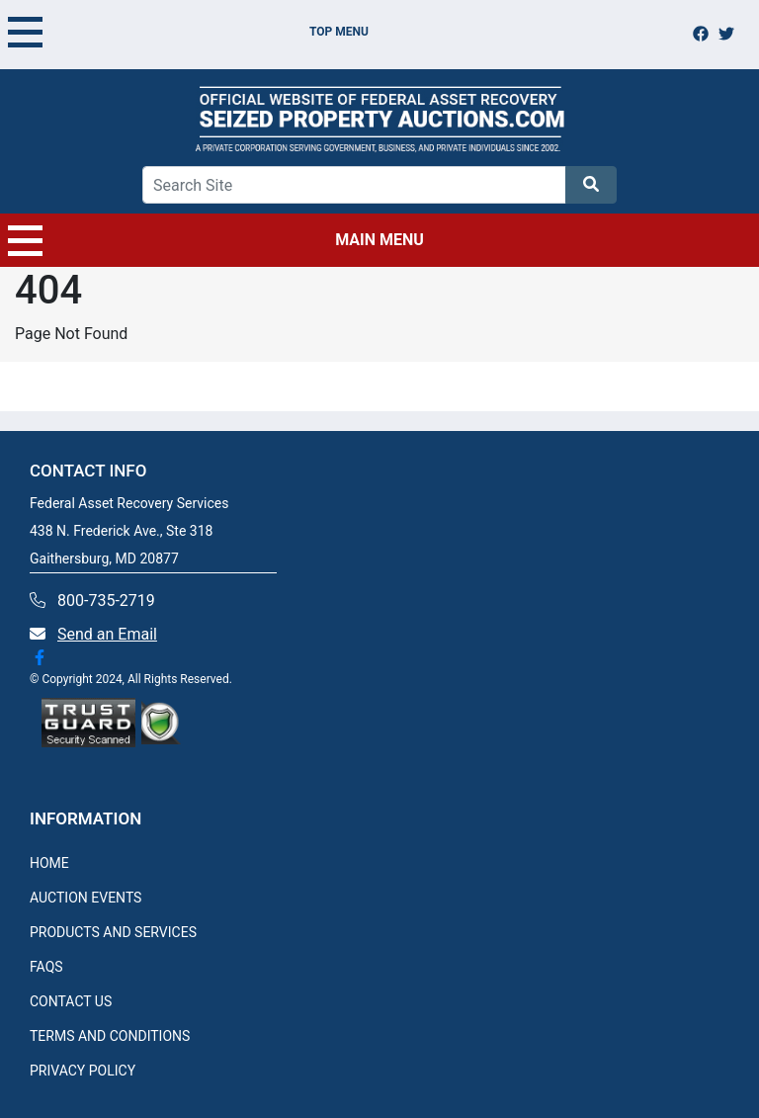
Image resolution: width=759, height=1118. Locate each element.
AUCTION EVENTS (85, 897)
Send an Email (107, 634)
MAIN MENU (216, 240)
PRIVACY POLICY (82, 1070)
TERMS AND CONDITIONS (110, 1036)
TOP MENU (188, 31)
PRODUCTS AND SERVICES (113, 932)
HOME (49, 863)
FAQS (46, 967)
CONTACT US (71, 1001)
